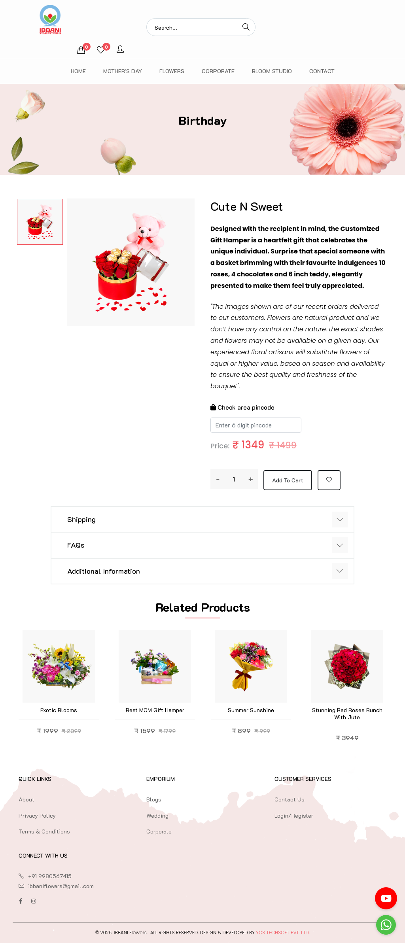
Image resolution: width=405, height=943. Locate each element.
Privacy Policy (37, 815)
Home (78, 71)
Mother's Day (122, 71)
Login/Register (293, 815)
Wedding (157, 815)
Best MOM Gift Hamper (155, 710)
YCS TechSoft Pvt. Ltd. (283, 932)
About (26, 799)
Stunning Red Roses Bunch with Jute (347, 713)
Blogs (153, 799)
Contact (322, 71)
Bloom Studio (272, 71)
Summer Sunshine (251, 710)
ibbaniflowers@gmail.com (61, 886)
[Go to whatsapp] (386, 925)
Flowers (171, 71)
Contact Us (289, 799)
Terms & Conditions (44, 831)
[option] (40, 222)
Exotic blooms (58, 710)
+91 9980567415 (50, 876)
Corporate (218, 71)
